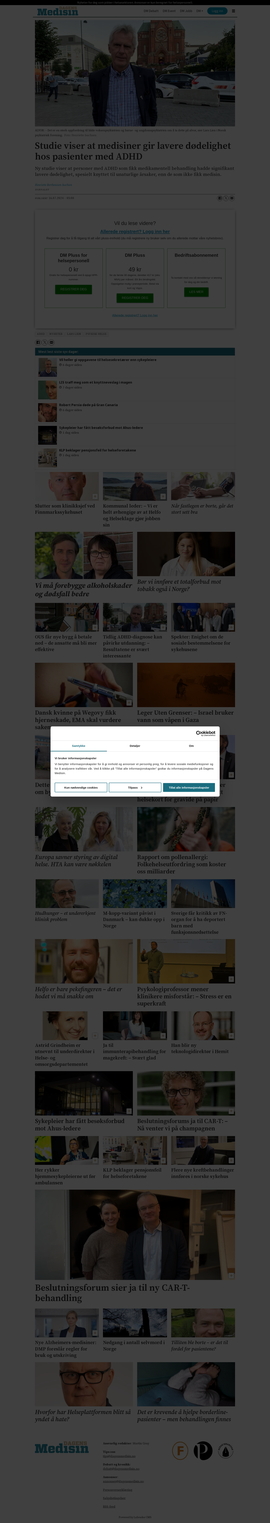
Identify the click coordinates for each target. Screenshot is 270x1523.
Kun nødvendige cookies (81, 787)
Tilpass (135, 787)
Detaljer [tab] (135, 745)
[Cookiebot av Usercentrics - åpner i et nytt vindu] (198, 733)
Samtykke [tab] (78, 745)
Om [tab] (191, 745)
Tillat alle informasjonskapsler (189, 787)
